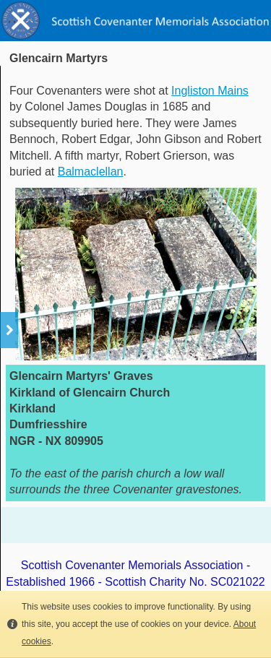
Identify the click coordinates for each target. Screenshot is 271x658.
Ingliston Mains (210, 91)
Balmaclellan (91, 171)
